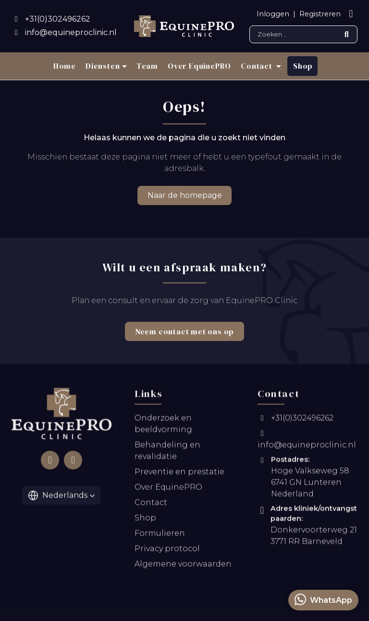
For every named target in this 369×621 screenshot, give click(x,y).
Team (147, 66)
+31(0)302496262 (295, 420)
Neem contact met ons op (184, 331)
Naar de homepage (185, 195)
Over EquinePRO (199, 66)
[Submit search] (346, 34)
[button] (61, 497)
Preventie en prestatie (179, 473)
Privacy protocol (167, 550)
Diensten (103, 66)
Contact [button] (257, 66)
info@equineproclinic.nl (307, 441)
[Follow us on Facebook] (50, 462)
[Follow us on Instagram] (73, 462)
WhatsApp (323, 599)
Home (64, 66)
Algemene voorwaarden (183, 566)
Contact (151, 504)
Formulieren (160, 535)
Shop (303, 66)
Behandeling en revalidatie (167, 452)
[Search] (303, 34)
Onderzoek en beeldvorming (163, 425)
